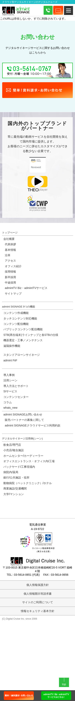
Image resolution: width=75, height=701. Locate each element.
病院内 (7, 472)
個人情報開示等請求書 (38, 593)
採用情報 (10, 271)
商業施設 (9, 488)
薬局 (15, 472)
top (64, 684)
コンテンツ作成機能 (16, 312)
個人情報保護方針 (37, 584)
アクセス (10, 260)
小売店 (7, 450)
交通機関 (21, 488)
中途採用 (10, 282)
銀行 (6, 477)
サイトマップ (13, 293)
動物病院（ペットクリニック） (23, 483)
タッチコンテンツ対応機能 (20, 318)
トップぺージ (10, 232)
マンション (17, 494)
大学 (6, 494)
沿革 (7, 255)
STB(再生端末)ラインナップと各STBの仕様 (30, 334)
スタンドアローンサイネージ (21, 354)
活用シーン (10, 380)
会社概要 (9, 238)
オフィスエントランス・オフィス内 (25, 461)
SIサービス (10, 391)
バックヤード (11, 466)
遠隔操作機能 (11, 345)
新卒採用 (10, 277)
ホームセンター (13, 455)
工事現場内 (28, 466)
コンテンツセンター (16, 396)
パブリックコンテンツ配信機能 (23, 329)
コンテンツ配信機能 (16, 323)
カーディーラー (33, 455)
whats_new (10, 407)
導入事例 (9, 375)
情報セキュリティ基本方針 (37, 611)
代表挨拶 (10, 244)
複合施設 (18, 450)
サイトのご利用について (37, 602)
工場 (52, 461)
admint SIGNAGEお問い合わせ (22, 414)
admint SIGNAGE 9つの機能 (18, 306)
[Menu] (68, 10)
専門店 (17, 444)
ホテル (47, 483)
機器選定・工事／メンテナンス (23, 340)
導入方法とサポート (16, 386)
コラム (7, 402)
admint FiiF (10, 360)
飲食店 (7, 444)
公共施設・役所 (19, 477)
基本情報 (10, 249)
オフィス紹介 (13, 266)
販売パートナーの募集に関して (24, 419)
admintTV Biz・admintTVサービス (26, 288)
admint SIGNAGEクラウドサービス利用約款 (32, 425)
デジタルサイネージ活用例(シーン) (22, 438)
